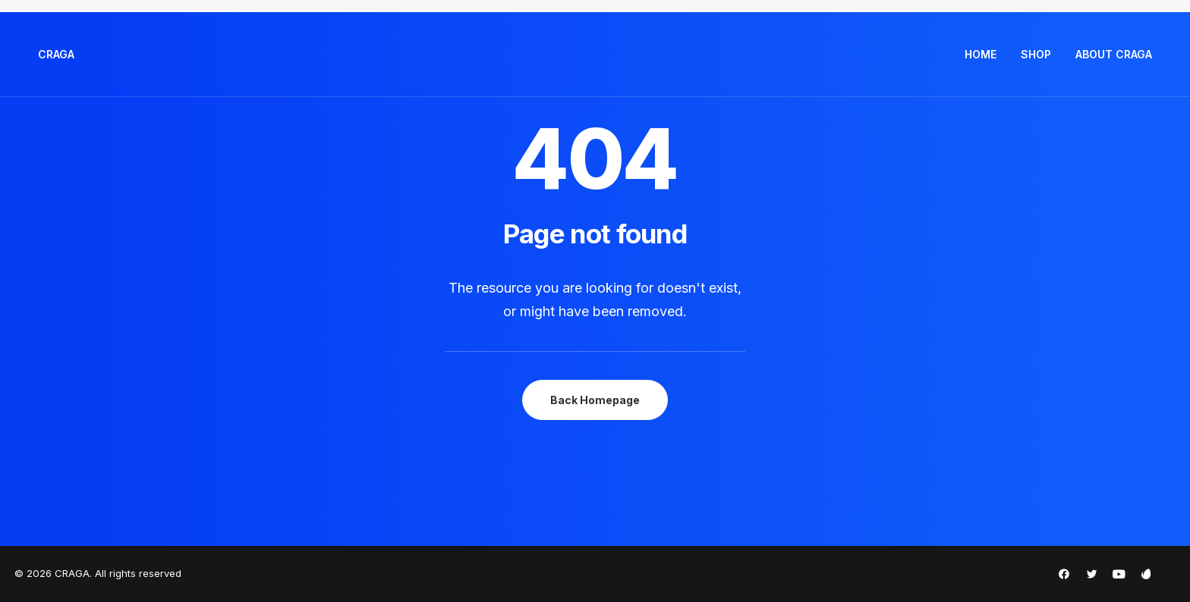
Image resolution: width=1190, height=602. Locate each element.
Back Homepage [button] (595, 399)
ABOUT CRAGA (1113, 54)
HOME (980, 54)
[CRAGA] (56, 54)
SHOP (1036, 54)
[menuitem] (986, 54)
